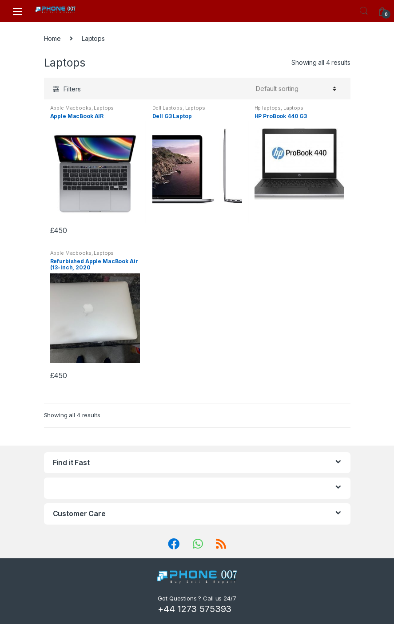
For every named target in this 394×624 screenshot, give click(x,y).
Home (52, 38)
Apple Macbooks (71, 108)
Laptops (104, 108)
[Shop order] (295, 89)
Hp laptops (268, 108)
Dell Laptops (167, 108)
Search (364, 11)
